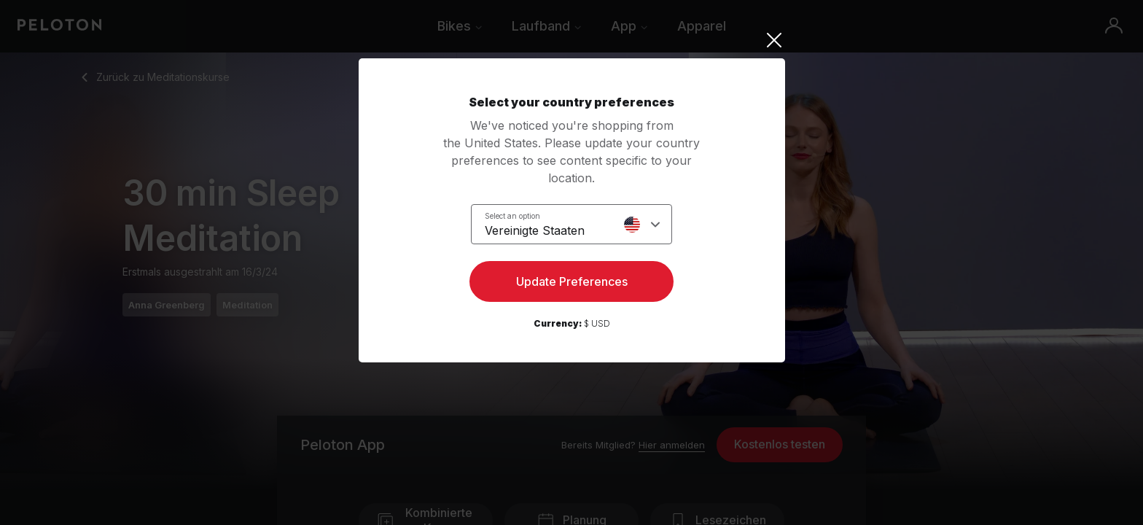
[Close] (572, 40)
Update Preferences (572, 281)
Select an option (512, 215)
